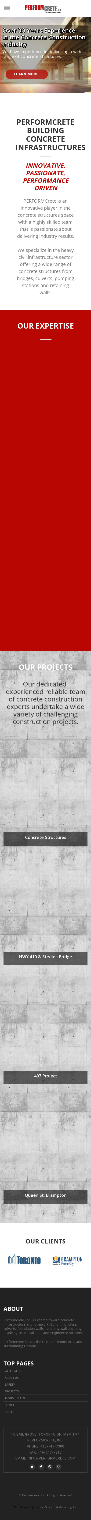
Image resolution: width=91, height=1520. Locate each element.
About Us (11, 1378)
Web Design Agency (26, 1507)
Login (9, 1412)
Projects (12, 1391)
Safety (10, 1384)
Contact (11, 1405)
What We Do (13, 1371)
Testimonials (15, 1398)
